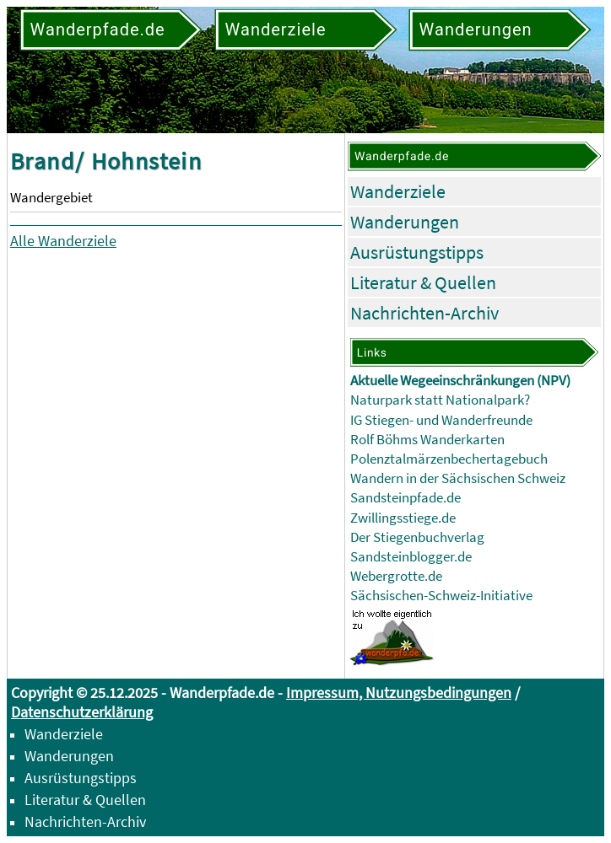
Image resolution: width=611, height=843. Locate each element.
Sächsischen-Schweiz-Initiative (441, 595)
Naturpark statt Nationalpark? (440, 400)
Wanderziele (398, 191)
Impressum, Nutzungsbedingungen (398, 692)
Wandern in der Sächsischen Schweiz (457, 478)
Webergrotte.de (396, 576)
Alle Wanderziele (63, 240)
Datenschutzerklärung (82, 712)
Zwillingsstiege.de (403, 518)
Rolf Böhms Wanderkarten (427, 439)
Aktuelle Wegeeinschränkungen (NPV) (460, 380)
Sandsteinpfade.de (405, 498)
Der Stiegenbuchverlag (417, 537)
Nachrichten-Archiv (424, 313)
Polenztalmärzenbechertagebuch (449, 459)
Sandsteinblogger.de (411, 557)
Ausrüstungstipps (417, 252)
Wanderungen (404, 222)
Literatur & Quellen (423, 282)
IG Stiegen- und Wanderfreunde (441, 420)
